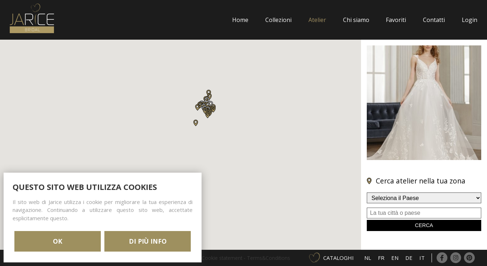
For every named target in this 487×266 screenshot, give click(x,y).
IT (422, 257)
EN (394, 257)
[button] (197, 107)
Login (469, 20)
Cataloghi (338, 257)
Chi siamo (356, 20)
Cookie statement (222, 257)
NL (367, 257)
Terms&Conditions (268, 257)
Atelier (317, 20)
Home (240, 20)
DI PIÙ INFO (148, 241)
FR (381, 257)
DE (408, 257)
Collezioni (278, 20)
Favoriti (396, 20)
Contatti (434, 20)
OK (57, 241)
